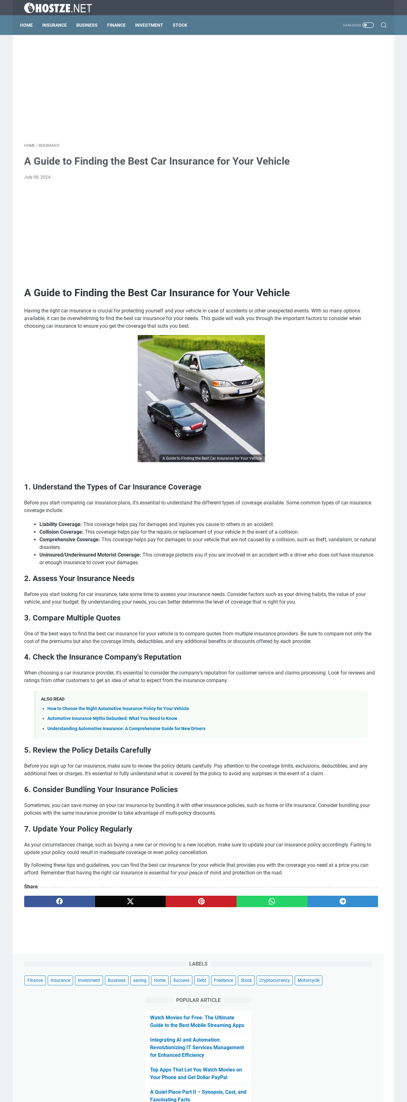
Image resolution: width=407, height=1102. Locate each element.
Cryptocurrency (306, 100)
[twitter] (96, 1012)
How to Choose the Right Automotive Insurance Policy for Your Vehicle (118, 789)
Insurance (58, 25)
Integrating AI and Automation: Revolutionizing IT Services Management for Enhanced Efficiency (335, 175)
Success (364, 76)
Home (30, 25)
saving (322, 76)
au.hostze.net (222, 1092)
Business (91, 25)
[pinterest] (144, 1012)
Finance (120, 25)
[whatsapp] (193, 1012)
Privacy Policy (203, 1079)
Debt (295, 88)
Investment (153, 25)
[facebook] (48, 1012)
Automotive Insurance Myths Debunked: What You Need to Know (112, 799)
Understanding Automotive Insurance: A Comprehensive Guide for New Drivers (126, 809)
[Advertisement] (144, 90)
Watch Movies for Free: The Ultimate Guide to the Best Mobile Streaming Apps (334, 145)
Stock (184, 25)
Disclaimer (172, 1079)
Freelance (317, 88)
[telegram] (241, 1012)
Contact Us (234, 1079)
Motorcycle (340, 100)
